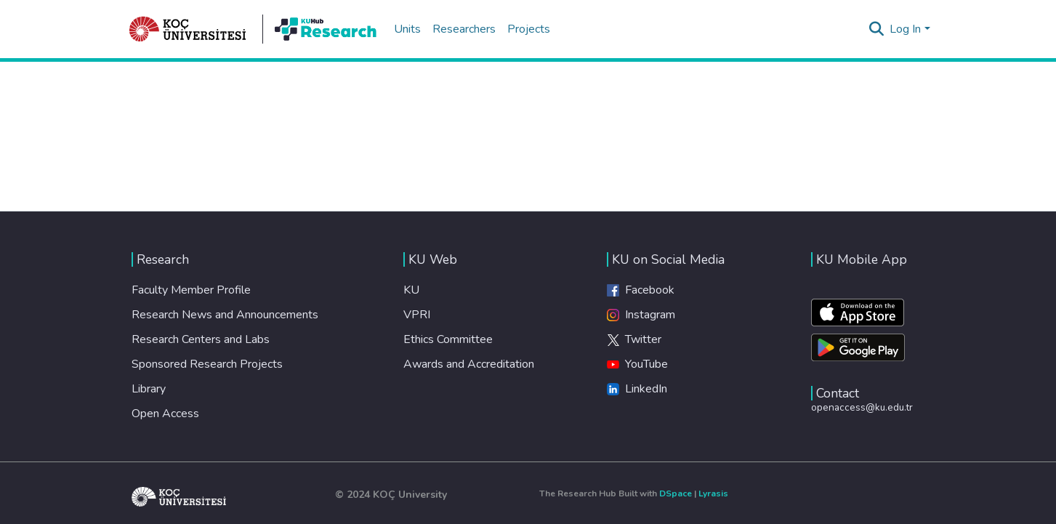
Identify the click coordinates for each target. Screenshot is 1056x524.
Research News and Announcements (225, 315)
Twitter (634, 339)
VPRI (416, 315)
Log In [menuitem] (905, 29)
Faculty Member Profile (191, 290)
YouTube (637, 364)
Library (149, 389)
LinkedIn (637, 389)
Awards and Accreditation (468, 364)
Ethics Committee (448, 339)
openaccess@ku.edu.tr (862, 407)
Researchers (464, 29)
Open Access (165, 414)
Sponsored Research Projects (207, 364)
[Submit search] (876, 29)
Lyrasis (713, 493)
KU (411, 290)
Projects (528, 29)
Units (407, 29)
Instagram (641, 315)
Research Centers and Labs (201, 339)
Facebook (640, 290)
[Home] (188, 29)
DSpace (675, 493)
